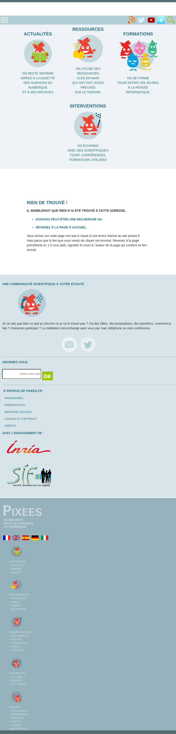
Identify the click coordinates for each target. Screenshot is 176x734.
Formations (138, 33)
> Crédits (15, 725)
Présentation (14, 405)
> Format (15, 605)
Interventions (88, 106)
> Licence (15, 721)
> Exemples (16, 650)
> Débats (14, 646)
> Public (14, 602)
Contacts (17, 673)
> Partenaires (18, 710)
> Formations (18, 643)
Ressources (88, 29)
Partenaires (13, 398)
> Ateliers (15, 639)
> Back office (18, 728)
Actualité (17, 561)
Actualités (38, 33)
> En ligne (15, 677)
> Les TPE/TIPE (18, 684)
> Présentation (19, 714)
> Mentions (16, 718)
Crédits (10, 425)
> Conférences (19, 635)
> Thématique (17, 598)
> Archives (16, 565)
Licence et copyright (20, 419)
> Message (16, 680)
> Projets (15, 572)
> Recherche (17, 609)
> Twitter (15, 569)
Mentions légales (17, 412)
